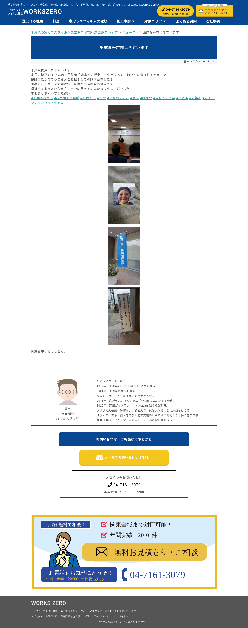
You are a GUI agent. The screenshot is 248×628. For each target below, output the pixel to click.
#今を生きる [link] (54, 102)
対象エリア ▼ (155, 21)
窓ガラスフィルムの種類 (88, 21)
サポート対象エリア (91, 611)
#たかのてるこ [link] (118, 98)
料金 (56, 21)
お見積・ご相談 (81, 616)
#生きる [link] (182, 98)
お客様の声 (51, 616)
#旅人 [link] (134, 98)
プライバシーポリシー (104, 616)
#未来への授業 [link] (164, 98)
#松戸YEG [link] (88, 98)
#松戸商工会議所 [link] (66, 98)
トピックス (37, 616)
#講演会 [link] (146, 98)
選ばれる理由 (32, 21)
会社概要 (213, 21)
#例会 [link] (101, 98)
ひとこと (210, 61)
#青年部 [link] (195, 98)
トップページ (38, 611)
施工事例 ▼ (126, 21)
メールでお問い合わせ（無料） (124, 457)
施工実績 (65, 611)
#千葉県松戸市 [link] (42, 98)
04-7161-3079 (124, 484)
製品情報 (65, 616)
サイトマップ (126, 616)
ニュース (129, 32)
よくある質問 (186, 21)
